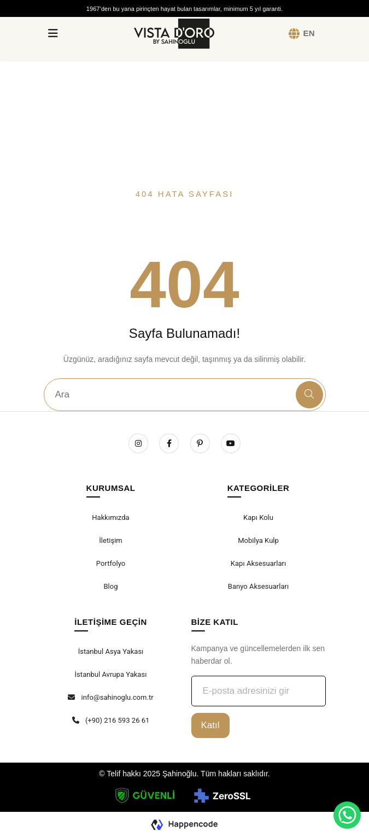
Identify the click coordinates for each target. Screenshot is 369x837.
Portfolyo (110, 563)
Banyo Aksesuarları (258, 586)
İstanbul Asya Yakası (111, 651)
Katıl (210, 725)
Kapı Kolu (258, 517)
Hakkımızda (110, 517)
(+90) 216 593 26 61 (111, 720)
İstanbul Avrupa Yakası (111, 674)
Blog (110, 586)
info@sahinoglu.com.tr (110, 697)
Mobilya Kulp (258, 540)
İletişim (110, 540)
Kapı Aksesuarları (258, 563)
